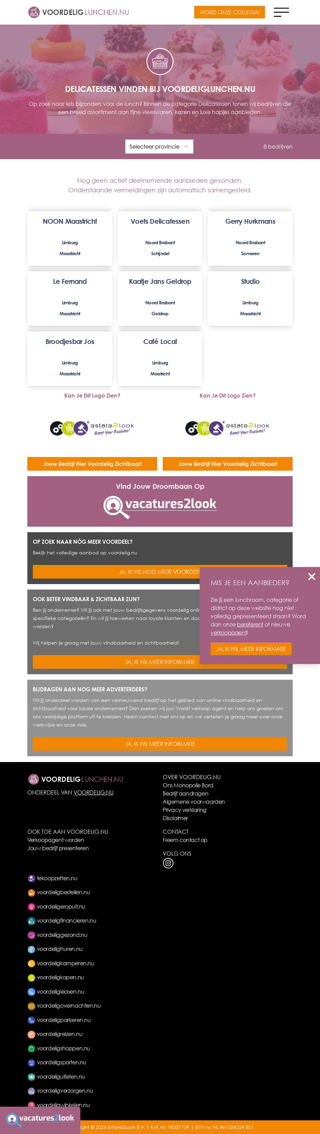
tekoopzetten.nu (52, 878)
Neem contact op (185, 839)
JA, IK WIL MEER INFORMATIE (160, 661)
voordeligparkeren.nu (59, 1019)
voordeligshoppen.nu (58, 1048)
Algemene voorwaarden (194, 801)
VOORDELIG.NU (93, 792)
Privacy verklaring (184, 809)
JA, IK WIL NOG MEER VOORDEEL (160, 571)
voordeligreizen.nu (54, 1033)
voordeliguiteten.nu (56, 1076)
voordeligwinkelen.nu (58, 1104)
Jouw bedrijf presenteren (58, 848)
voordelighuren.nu (55, 948)
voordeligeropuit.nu (56, 906)
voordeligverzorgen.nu (60, 1090)
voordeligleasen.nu (55, 991)
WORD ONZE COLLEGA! (230, 12)
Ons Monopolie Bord (188, 785)
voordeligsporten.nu (56, 1062)
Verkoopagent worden (55, 839)
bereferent (250, 624)
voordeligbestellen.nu (58, 892)
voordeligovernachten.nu (64, 1005)
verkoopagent (228, 632)
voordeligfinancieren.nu (61, 920)
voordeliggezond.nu (57, 934)
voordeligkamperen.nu (60, 963)
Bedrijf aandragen (185, 793)
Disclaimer (175, 817)
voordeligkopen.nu (55, 977)
